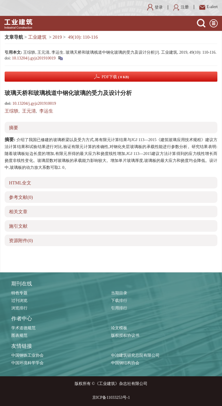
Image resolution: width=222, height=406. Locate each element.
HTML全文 (20, 182)
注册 (181, 7)
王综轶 (11, 110)
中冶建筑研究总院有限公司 (135, 355)
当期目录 (119, 293)
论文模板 (119, 328)
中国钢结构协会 (125, 363)
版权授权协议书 (125, 335)
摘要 (13, 127)
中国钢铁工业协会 (27, 355)
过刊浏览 (19, 300)
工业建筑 (37, 37)
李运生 (46, 110)
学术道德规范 (23, 328)
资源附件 (21, 240)
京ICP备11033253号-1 (111, 397)
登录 (155, 7)
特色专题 (19, 293)
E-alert (208, 7)
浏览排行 (19, 308)
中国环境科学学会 (27, 363)
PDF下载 (115, 77)
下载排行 (119, 300)
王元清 (29, 110)
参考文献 (21, 197)
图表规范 (19, 335)
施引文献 (18, 226)
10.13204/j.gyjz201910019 (34, 58)
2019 (57, 37)
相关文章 (18, 211)
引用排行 (119, 308)
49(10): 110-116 (83, 37)
